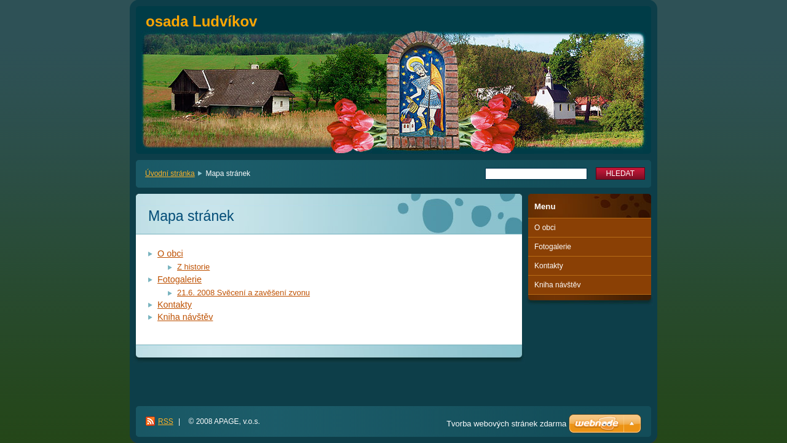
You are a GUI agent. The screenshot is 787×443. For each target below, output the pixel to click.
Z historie (193, 266)
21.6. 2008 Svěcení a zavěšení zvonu (243, 292)
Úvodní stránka (170, 173)
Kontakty (174, 304)
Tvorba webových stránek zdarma (506, 423)
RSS (165, 421)
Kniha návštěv (185, 317)
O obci (170, 253)
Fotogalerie (179, 279)
